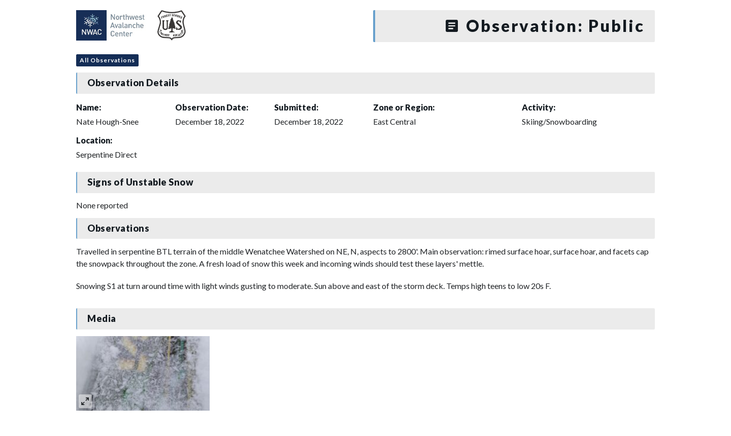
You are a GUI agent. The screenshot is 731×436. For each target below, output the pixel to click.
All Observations (107, 60)
